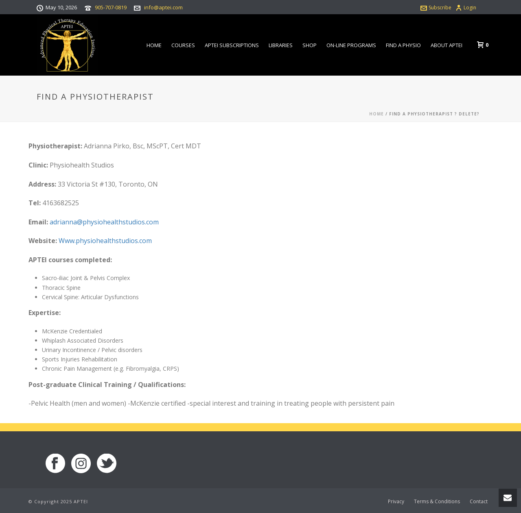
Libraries (281, 45)
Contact (479, 501)
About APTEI (446, 45)
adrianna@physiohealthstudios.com (104, 221)
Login (465, 7)
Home (154, 45)
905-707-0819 (111, 7)
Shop (309, 45)
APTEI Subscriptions (232, 45)
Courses (183, 45)
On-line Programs (351, 45)
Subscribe (435, 7)
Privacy (396, 501)
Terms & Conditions (437, 501)
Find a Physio (403, 45)
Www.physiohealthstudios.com (105, 240)
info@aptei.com (163, 7)
